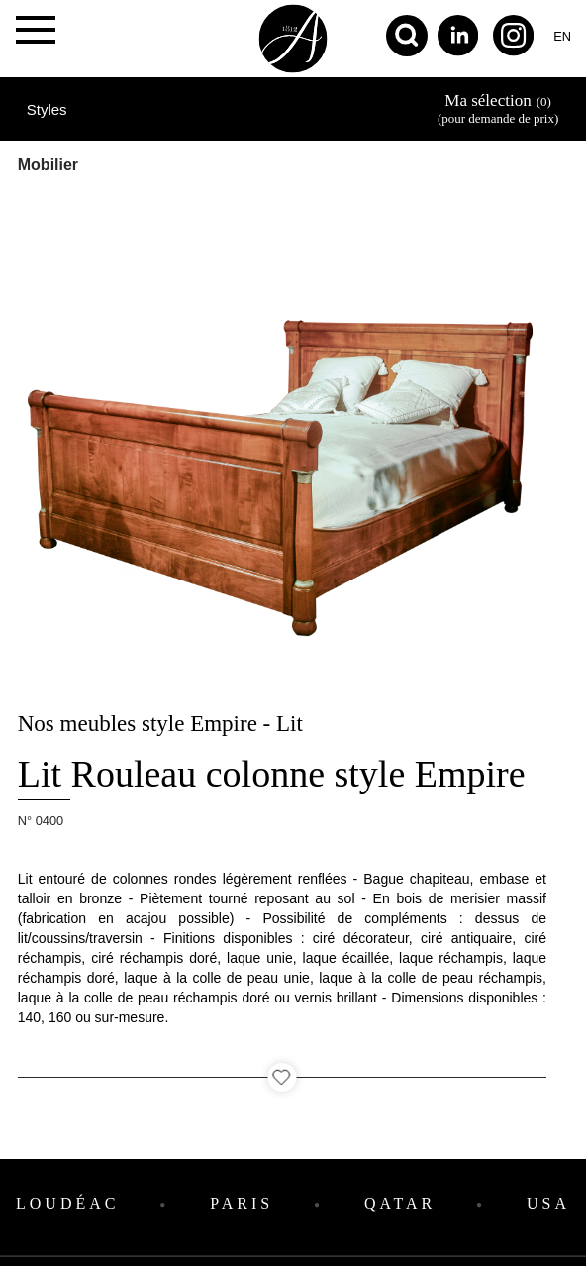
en (562, 36)
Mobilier (48, 165)
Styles (47, 109)
